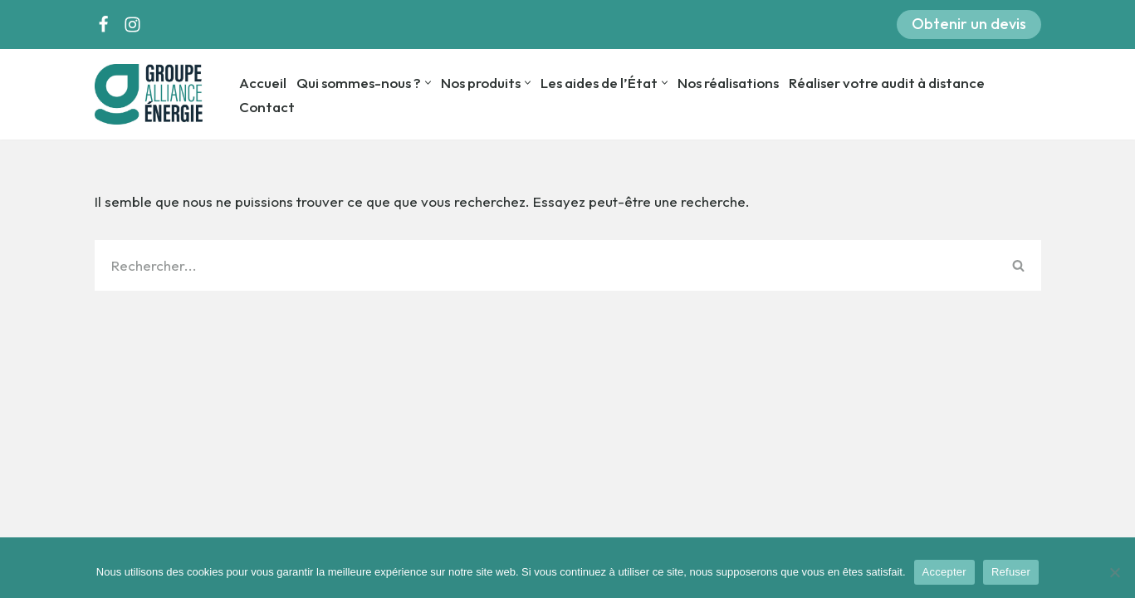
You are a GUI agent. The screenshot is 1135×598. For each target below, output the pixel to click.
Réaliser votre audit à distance (887, 82)
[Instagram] (132, 24)
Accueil (262, 82)
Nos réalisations (728, 82)
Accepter (944, 572)
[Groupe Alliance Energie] (153, 94)
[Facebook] (103, 24)
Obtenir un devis (969, 23)
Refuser (1010, 572)
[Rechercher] (545, 265)
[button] (428, 83)
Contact (267, 106)
